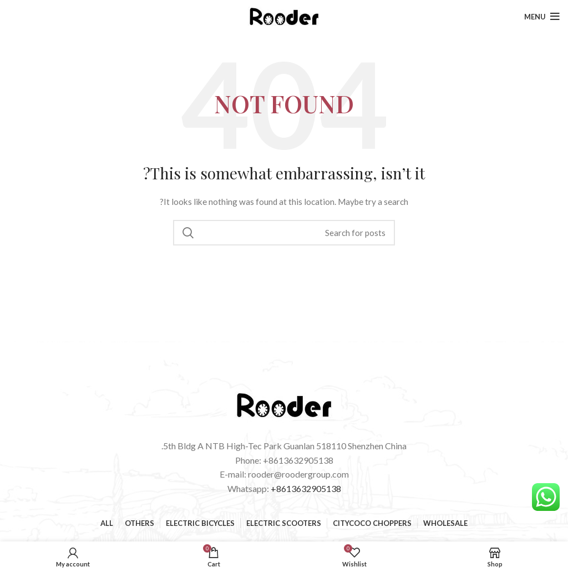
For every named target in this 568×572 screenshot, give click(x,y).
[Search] (284, 232)
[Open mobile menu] (542, 17)
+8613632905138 (306, 488)
